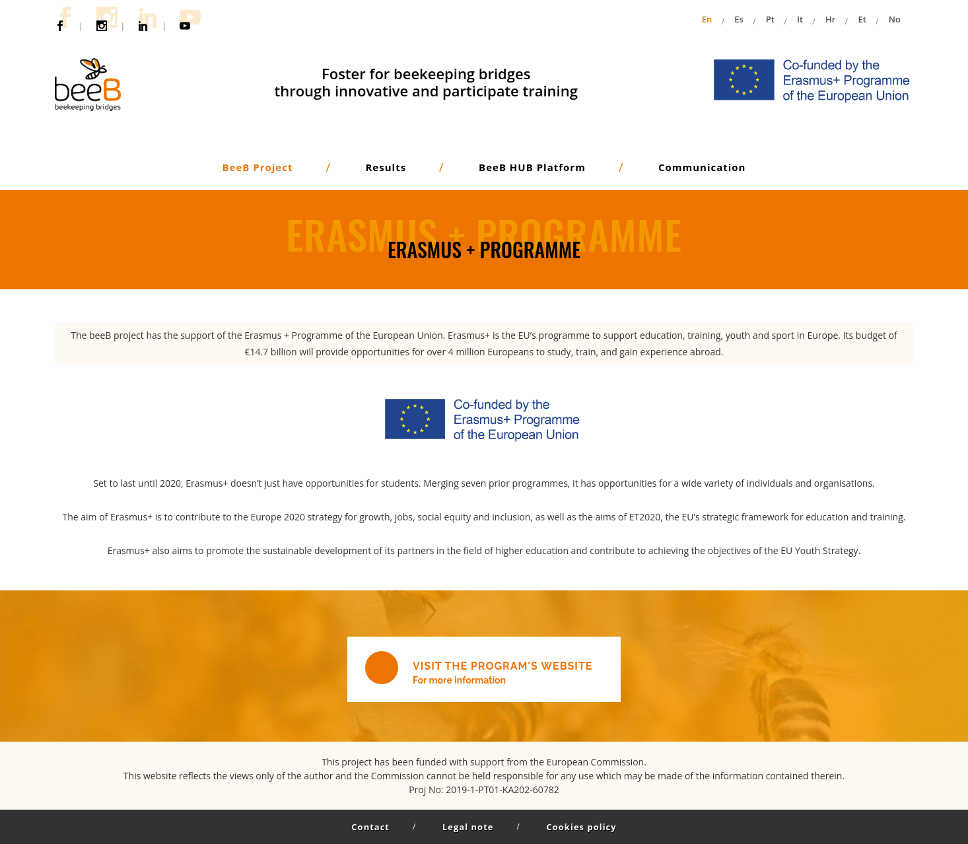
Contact (370, 827)
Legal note (467, 827)
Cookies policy (581, 827)
